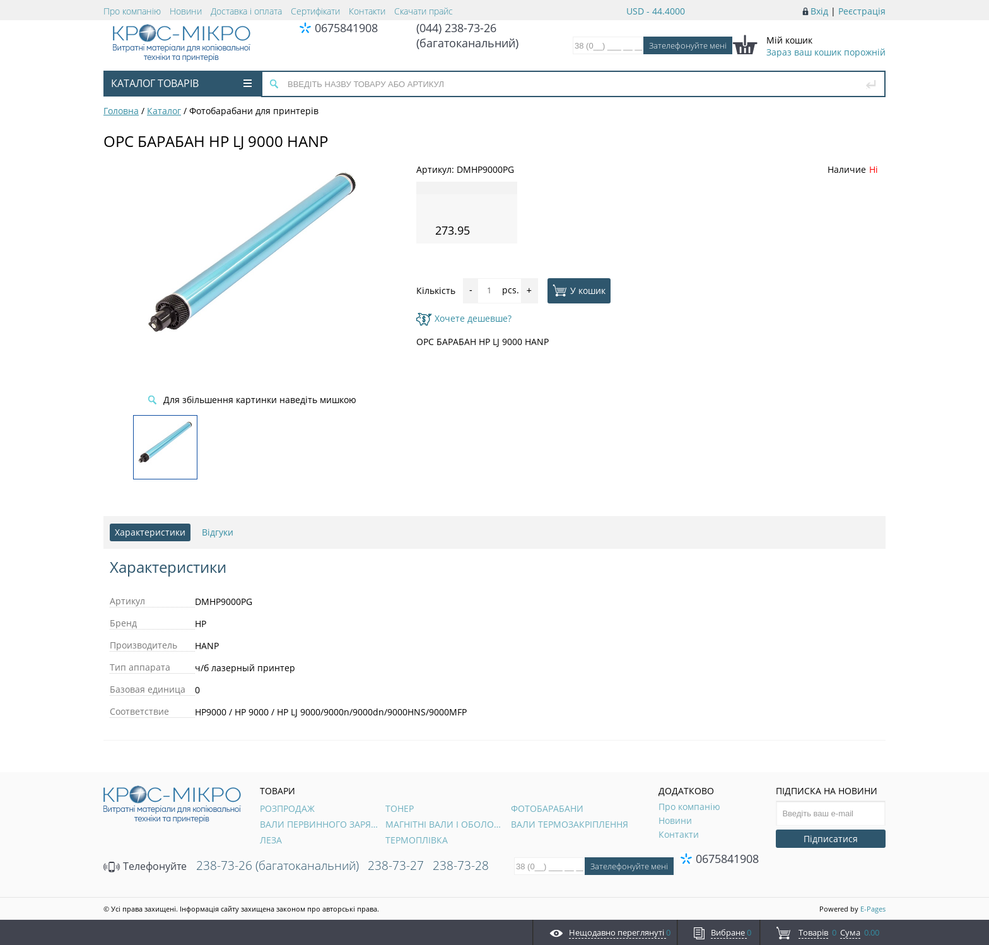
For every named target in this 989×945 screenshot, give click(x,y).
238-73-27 (396, 865)
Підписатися (831, 839)
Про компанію (132, 11)
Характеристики (150, 532)
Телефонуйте (145, 866)
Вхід (819, 11)
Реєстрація (862, 11)
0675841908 (346, 27)
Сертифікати (315, 11)
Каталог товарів (181, 83)
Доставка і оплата (246, 11)
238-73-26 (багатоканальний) (277, 865)
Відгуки (217, 532)
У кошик (579, 290)
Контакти (367, 11)
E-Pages (873, 908)
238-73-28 (461, 865)
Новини (186, 11)
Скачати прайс (423, 11)
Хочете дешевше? (464, 318)
